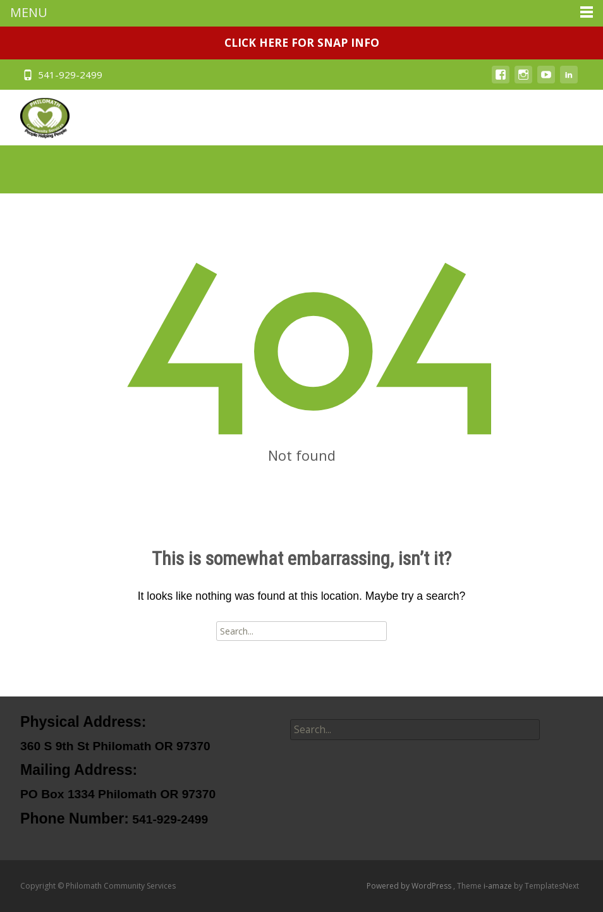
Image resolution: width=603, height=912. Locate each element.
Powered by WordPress (410, 885)
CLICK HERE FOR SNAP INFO (301, 42)
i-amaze (499, 885)
